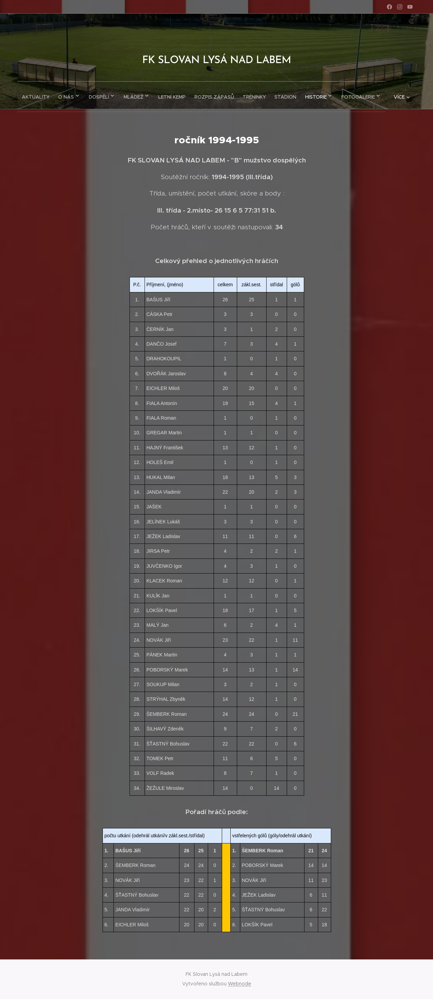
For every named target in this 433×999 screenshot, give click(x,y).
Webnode (239, 984)
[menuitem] (48, 95)
